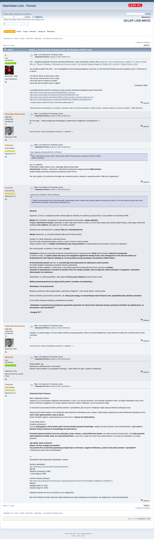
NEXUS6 (9, 357)
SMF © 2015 (76, 533)
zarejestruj (27, 14)
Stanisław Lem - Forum (19, 5)
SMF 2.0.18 (68, 533)
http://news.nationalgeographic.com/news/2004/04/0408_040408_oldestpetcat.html (61, 100)
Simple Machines (86, 533)
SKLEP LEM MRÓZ (137, 20)
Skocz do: (130, 518)
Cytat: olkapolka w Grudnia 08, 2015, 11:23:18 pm (46, 152)
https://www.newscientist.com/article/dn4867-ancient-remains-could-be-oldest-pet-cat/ (61, 97)
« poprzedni (139, 42)
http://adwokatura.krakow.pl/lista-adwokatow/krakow (49, 467)
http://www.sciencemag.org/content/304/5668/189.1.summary (52, 93)
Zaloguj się (17, 14)
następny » (147, 42)
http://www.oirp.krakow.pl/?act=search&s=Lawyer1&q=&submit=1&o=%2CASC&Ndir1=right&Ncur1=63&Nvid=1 (71, 481)
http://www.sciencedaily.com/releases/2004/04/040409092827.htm (54, 95)
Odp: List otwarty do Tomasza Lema (48, 55)
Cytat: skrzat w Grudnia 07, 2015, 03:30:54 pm (44, 194)
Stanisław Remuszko (15, 114)
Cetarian (9, 145)
